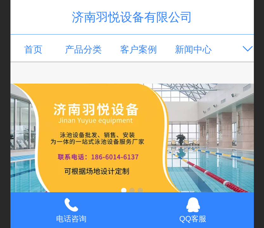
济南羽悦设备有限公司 (132, 17)
